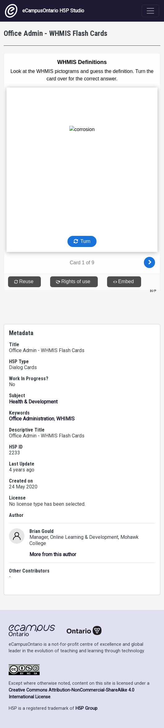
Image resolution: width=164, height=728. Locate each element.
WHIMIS (65, 419)
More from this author (52, 554)
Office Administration (31, 419)
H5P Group (86, 708)
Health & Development (33, 402)
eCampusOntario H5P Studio (44, 11)
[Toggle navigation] (150, 11)
